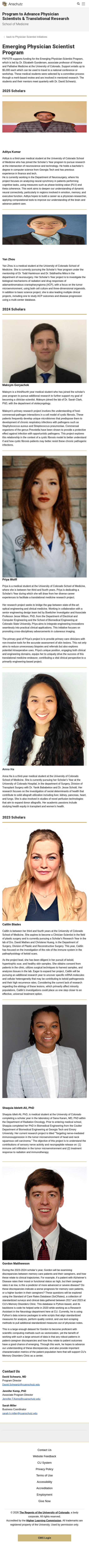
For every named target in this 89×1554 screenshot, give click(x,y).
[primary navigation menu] (83, 4)
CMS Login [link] (44, 1537)
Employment (44, 1494)
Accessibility (44, 1482)
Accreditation (44, 1488)
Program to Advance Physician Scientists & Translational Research (35, 16)
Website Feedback (44, 1456)
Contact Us (44, 1450)
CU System (44, 1462)
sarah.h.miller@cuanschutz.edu (19, 1413)
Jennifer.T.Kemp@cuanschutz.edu (21, 1399)
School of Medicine (15, 24)
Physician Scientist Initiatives (31, 37)
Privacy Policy (44, 1469)
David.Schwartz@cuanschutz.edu (21, 1384)
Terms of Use (44, 1475)
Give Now (44, 1501)
